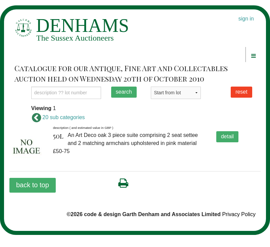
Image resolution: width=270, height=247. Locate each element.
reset (241, 92)
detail (227, 136)
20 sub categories (58, 117)
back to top (32, 185)
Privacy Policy (239, 214)
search (124, 92)
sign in (246, 18)
